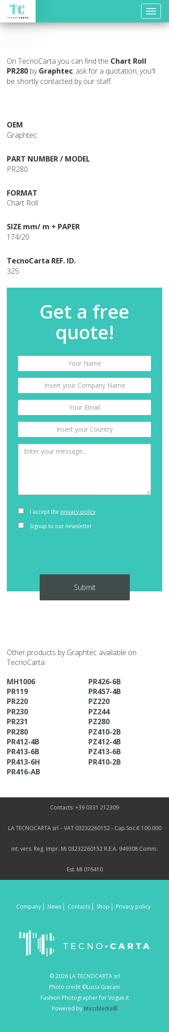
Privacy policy (133, 906)
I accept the (57, 512)
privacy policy (78, 512)
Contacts (79, 906)
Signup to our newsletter (55, 526)
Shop (103, 906)
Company (28, 906)
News (54, 906)
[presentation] (84, 556)
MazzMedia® (100, 1008)
